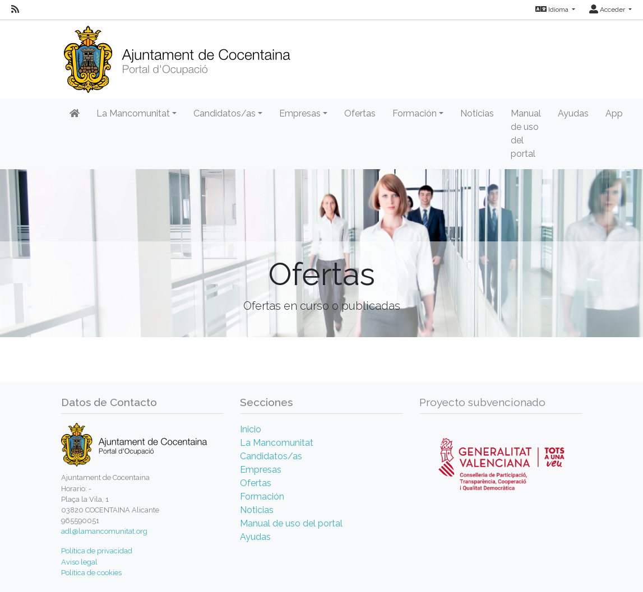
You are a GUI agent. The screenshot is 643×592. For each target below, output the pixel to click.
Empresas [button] (300, 113)
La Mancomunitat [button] (133, 113)
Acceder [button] (608, 9)
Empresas (260, 469)
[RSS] (15, 9)
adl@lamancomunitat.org (104, 531)
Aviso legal (79, 562)
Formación (262, 496)
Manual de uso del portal (526, 133)
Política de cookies (91, 572)
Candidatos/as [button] (224, 113)
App (614, 113)
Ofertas (360, 113)
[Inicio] (177, 55)
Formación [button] (414, 113)
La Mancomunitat (276, 442)
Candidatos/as (271, 456)
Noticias (477, 113)
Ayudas (573, 113)
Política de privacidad (96, 551)
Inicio (250, 429)
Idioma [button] (552, 9)
